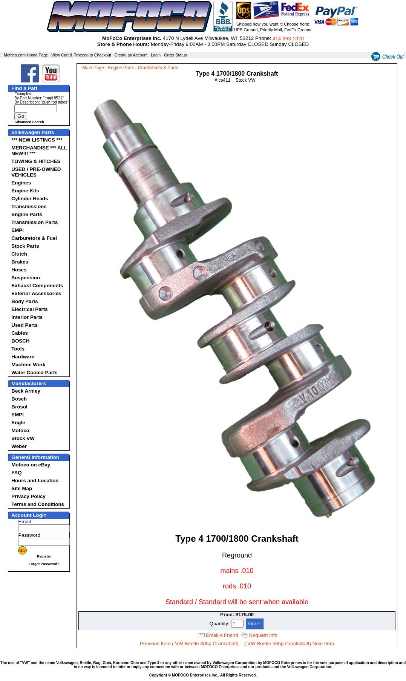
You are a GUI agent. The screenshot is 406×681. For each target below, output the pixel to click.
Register (44, 556)
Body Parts (24, 301)
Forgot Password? (44, 564)
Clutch (19, 254)
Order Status (175, 55)
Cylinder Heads (29, 198)
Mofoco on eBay (30, 465)
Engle (18, 422)
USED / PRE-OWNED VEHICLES (36, 172)
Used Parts (24, 325)
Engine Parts (26, 214)
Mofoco (20, 430)
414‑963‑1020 (288, 38)
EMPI (17, 230)
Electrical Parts (29, 309)
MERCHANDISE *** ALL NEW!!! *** (39, 150)
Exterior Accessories (36, 293)
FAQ (16, 472)
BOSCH (20, 341)
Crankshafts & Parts (158, 67)
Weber (19, 446)
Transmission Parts (34, 222)
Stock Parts (25, 246)
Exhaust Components (37, 285)
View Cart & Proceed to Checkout (81, 55)
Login (156, 55)
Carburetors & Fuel (34, 238)
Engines (21, 183)
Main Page (93, 67)
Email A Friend (222, 635)
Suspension (25, 277)
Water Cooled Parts (34, 372)
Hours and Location (34, 480)
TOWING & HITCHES (35, 161)
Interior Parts (27, 317)
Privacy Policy (28, 496)
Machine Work (28, 364)
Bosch (19, 399)
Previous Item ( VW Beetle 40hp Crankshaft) (189, 643)
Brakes (19, 262)
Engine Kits (25, 190)
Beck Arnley (25, 391)
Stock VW (22, 438)
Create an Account (131, 55)
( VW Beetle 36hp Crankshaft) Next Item (289, 643)
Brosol (19, 407)
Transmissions (28, 206)
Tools (18, 349)
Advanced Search (29, 122)
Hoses (18, 270)
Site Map (21, 488)
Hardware (22, 357)
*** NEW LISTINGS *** (36, 140)
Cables (19, 333)
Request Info (263, 635)
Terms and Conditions (37, 504)
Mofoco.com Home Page (26, 55)
